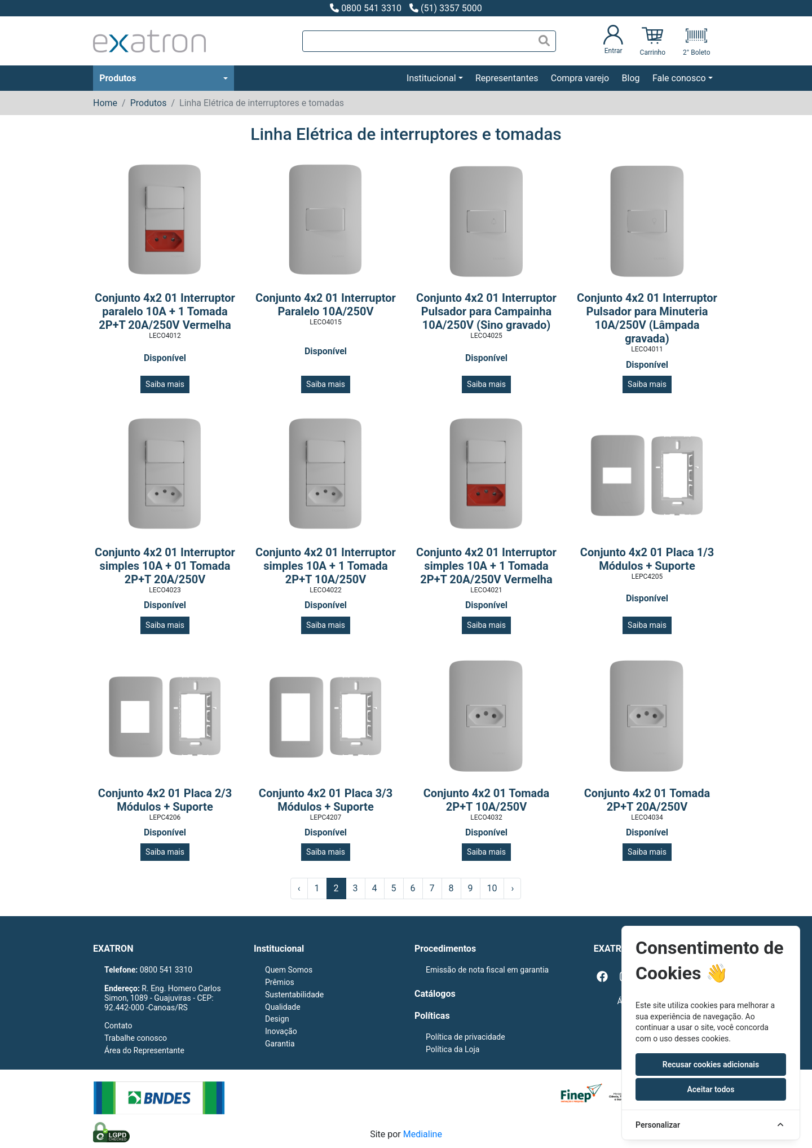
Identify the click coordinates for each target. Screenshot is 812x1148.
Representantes (506, 78)
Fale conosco (679, 78)
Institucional (431, 78)
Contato (118, 1025)
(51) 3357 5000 (445, 8)
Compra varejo (580, 78)
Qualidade (283, 1006)
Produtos (117, 78)
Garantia (280, 1043)
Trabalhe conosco (135, 1038)
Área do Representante (144, 1050)
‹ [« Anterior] (299, 888)
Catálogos (435, 993)
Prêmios (279, 982)
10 (492, 888)
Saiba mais (164, 384)
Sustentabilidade (294, 994)
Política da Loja (452, 1049)
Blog (631, 78)
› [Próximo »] (512, 888)
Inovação (281, 1031)
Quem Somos (288, 969)
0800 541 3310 (365, 8)
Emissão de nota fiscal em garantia (487, 969)
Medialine (422, 1134)
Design (277, 1018)
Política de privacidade (465, 1036)
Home (105, 103)
